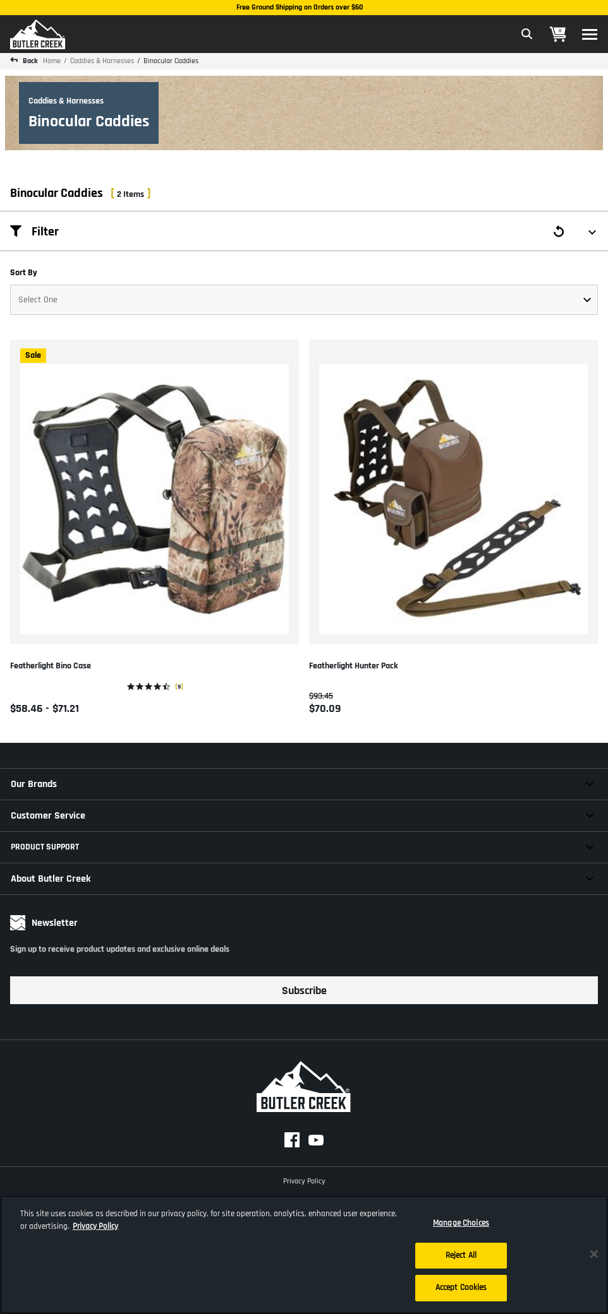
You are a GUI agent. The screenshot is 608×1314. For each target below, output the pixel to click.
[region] (304, 1254)
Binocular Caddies (170, 61)
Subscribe (304, 990)
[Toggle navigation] (589, 34)
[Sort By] (304, 300)
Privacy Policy (304, 1179)
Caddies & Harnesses (102, 61)
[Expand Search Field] (527, 34)
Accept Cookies (461, 1287)
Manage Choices (461, 1223)
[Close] (594, 1254)
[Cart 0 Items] (558, 34)
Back (29, 61)
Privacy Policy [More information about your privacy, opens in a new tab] (95, 1226)
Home (52, 61)
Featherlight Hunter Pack (353, 666)
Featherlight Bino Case (50, 666)
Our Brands (34, 784)
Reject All (461, 1255)
